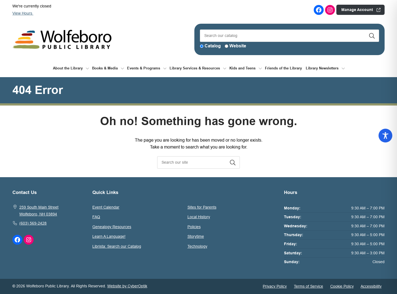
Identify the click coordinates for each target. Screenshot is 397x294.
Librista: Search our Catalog (116, 246)
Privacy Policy (275, 286)
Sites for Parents (201, 207)
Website (237, 45)
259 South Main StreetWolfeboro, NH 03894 (38, 211)
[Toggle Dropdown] (87, 68)
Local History (198, 217)
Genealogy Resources (111, 227)
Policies (194, 227)
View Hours (25, 13)
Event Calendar (105, 207)
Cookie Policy (342, 286)
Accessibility (371, 286)
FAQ (96, 217)
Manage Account (357, 9)
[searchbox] (198, 162)
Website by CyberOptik (127, 286)
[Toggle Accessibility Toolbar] (385, 135)
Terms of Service (308, 286)
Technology (197, 246)
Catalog (213, 45)
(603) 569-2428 (33, 223)
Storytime (195, 236)
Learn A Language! (108, 236)
